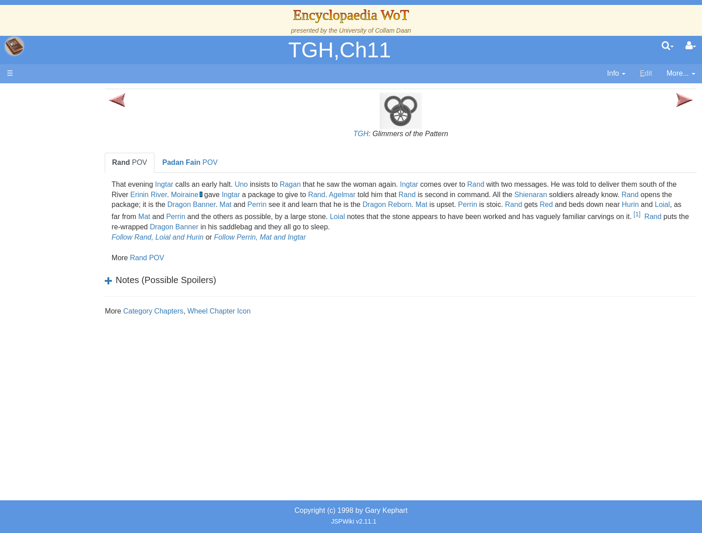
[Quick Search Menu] (668, 46)
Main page (41, 93)
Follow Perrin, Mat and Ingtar (312, 237)
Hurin (254, 215)
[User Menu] (691, 46)
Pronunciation (64, 364)
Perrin (408, 204)
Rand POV (199, 258)
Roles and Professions (78, 282)
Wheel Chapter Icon (271, 311)
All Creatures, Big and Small (87, 293)
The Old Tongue (68, 231)
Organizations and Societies (87, 272)
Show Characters (70, 262)
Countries (75, 221)
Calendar (57, 180)
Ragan (342, 184)
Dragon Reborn (538, 204)
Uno (293, 184)
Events (53, 190)
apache (14, 46)
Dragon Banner (342, 204)
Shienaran (622, 194)
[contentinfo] (616, 73)
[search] (668, 46)
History (54, 170)
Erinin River (240, 194)
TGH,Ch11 (339, 50)
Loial (287, 215)
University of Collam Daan (375, 30)
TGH (387, 134)
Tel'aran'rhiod (64, 333)
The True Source (69, 159)
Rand (528, 184)
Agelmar (434, 194)
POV (182, 162)
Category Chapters (205, 311)
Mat (376, 204)
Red (170, 215)
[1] (317, 224)
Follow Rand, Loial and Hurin (210, 237)
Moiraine (276, 194)
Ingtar (217, 184)
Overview (75, 211)
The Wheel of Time (73, 149)
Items (51, 303)
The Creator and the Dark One (91, 139)
